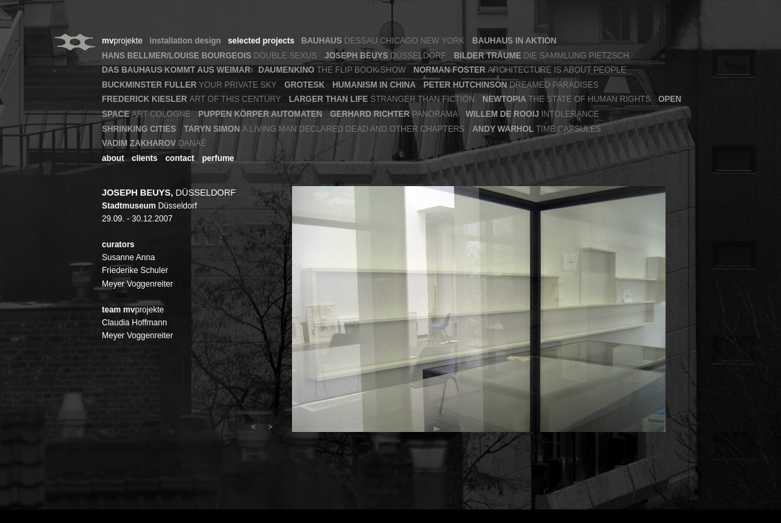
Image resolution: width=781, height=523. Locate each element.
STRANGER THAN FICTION (382, 99)
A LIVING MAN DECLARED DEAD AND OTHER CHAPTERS (324, 129)
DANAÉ (154, 143)
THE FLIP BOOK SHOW (331, 70)
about (113, 158)
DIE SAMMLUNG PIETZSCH (541, 55)
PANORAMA (394, 114)
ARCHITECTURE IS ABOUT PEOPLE (520, 70)
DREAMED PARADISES (510, 85)
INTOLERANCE (532, 114)
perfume (218, 158)
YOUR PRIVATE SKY (189, 85)
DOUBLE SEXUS (209, 55)
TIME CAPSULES (536, 129)
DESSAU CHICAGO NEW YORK (382, 41)
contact (179, 158)
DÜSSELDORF (385, 55)
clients (145, 158)
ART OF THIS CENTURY (191, 99)
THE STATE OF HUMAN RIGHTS (566, 99)
